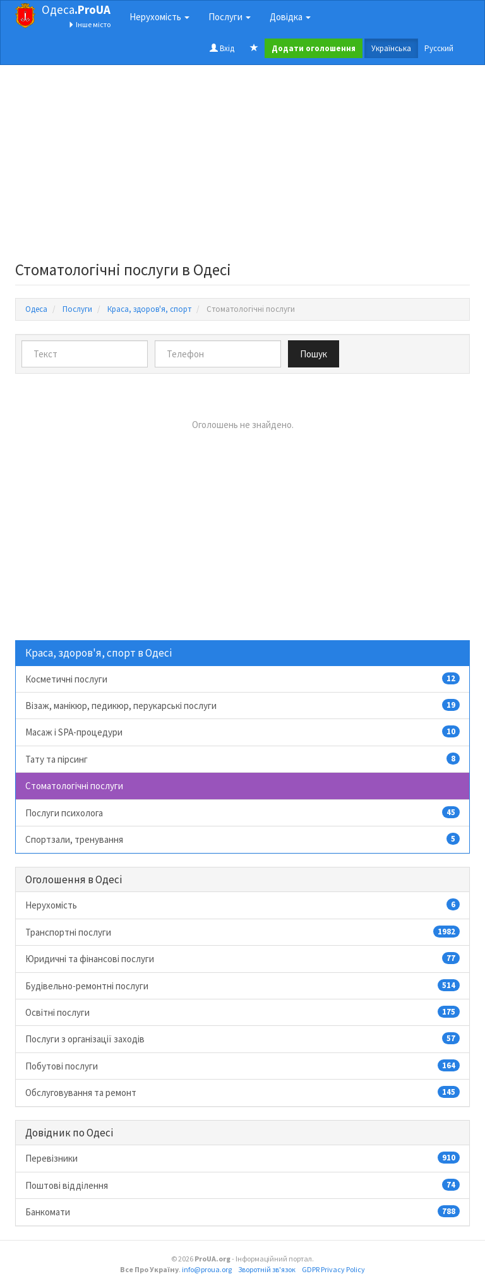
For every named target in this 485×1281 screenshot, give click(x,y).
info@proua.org (207, 1269)
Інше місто (89, 24)
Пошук (313, 354)
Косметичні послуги (242, 678)
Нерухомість (242, 904)
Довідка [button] (290, 17)
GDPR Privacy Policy (333, 1269)
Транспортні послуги (242, 932)
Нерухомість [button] (159, 17)
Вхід (222, 48)
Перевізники (242, 1158)
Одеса (76, 9)
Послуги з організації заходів (242, 1038)
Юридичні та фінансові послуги (242, 958)
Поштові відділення (242, 1185)
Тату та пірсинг (242, 759)
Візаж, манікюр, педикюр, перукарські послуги (242, 705)
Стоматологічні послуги (74, 786)
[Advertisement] (242, 166)
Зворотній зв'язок (267, 1269)
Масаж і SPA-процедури (242, 731)
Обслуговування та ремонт (242, 1092)
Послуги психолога (242, 812)
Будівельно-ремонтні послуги (242, 985)
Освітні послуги (242, 1012)
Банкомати (242, 1211)
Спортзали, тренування (242, 839)
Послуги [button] (229, 17)
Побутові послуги (242, 1065)
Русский (438, 48)
